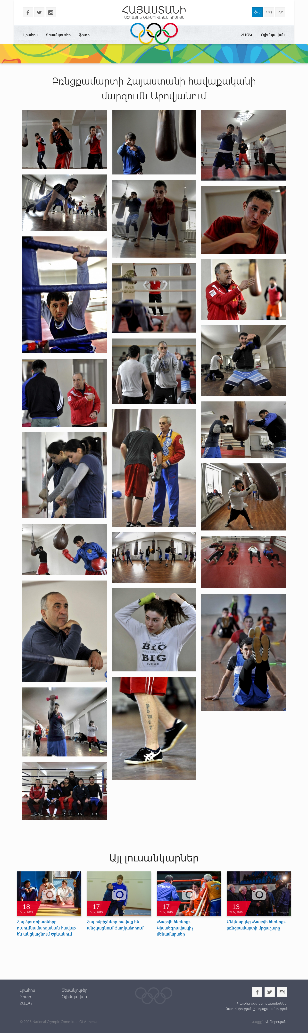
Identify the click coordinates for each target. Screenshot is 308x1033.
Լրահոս (30, 34)
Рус (280, 11)
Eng (269, 11)
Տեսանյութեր (58, 34)
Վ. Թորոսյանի (276, 1021)
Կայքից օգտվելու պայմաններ (262, 1003)
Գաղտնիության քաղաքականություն (257, 1008)
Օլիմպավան (273, 34)
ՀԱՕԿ (246, 34)
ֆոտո (84, 34)
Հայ (257, 11)
